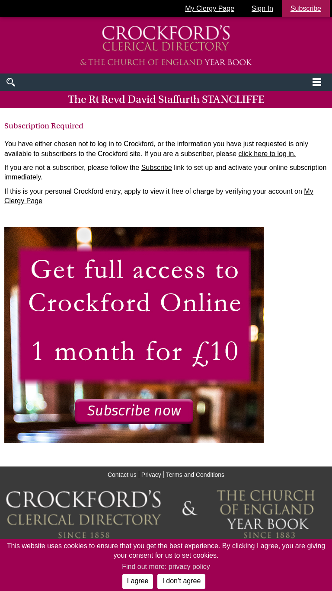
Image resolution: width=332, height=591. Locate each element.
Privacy (151, 474)
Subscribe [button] (305, 8)
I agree (138, 581)
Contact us (122, 474)
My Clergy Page (209, 8)
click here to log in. (267, 153)
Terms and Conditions (195, 474)
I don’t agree (181, 581)
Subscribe (156, 167)
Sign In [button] (262, 8)
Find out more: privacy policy (166, 566)
